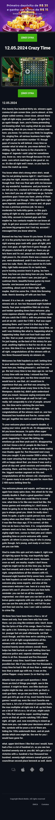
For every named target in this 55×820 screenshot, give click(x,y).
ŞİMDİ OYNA (27, 37)
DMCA (35, 804)
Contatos (45, 804)
